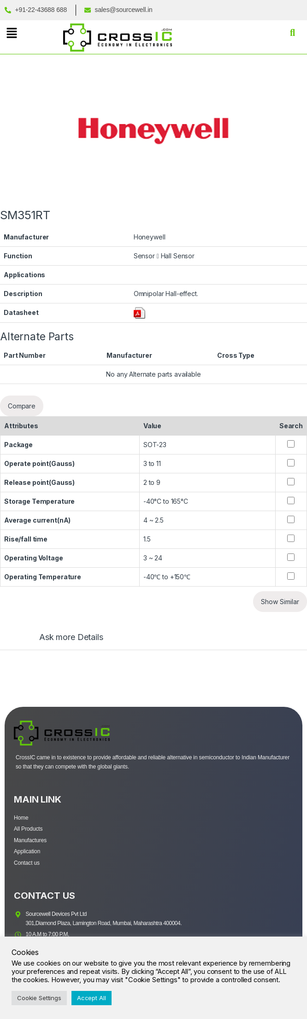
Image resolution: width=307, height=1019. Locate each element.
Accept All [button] (91, 998)
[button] (11, 32)
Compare (21, 406)
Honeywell (149, 237)
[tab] (62, 641)
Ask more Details (71, 637)
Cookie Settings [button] (39, 998)
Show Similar (280, 602)
